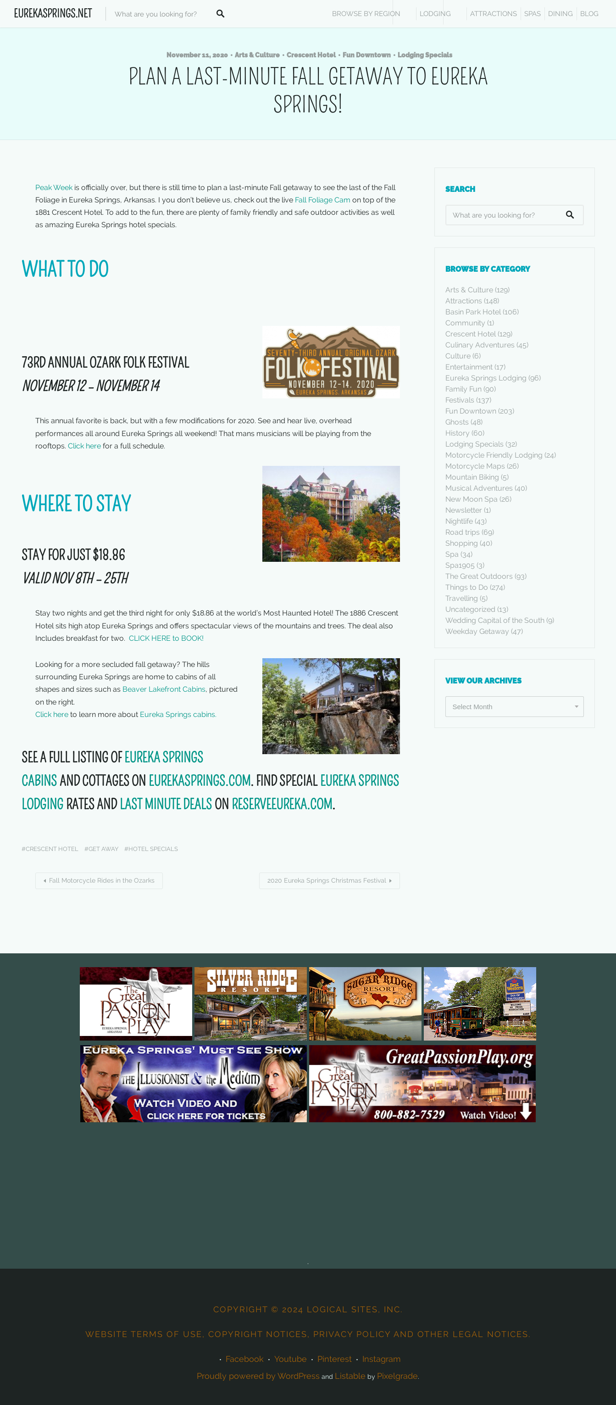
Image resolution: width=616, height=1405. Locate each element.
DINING (560, 13)
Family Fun (463, 389)
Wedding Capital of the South (494, 620)
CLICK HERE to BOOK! (166, 638)
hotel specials (153, 848)
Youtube (290, 1359)
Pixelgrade (397, 1376)
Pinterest (334, 1359)
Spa (452, 554)
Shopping (461, 543)
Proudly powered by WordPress (258, 1376)
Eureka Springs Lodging (486, 378)
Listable (350, 1376)
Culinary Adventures (480, 345)
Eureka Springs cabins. (180, 714)
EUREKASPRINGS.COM (199, 781)
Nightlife (459, 521)
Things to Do (466, 587)
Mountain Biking (472, 477)
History (457, 433)
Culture (458, 356)
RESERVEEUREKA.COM (282, 804)
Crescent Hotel (311, 55)
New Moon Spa (471, 499)
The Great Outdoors (479, 576)
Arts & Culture (257, 55)
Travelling (461, 598)
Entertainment (469, 367)
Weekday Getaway (477, 631)
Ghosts (457, 422)
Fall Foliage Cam (322, 200)
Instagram (381, 1359)
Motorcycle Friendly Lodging (494, 455)
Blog (589, 13)
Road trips (462, 532)
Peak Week (53, 187)
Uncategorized (470, 609)
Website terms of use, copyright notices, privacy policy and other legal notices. (308, 1334)
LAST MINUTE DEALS (167, 804)
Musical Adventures (479, 488)
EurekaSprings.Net (53, 13)
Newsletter (463, 510)
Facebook (245, 1359)
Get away (103, 848)
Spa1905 (460, 565)
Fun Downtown (367, 55)
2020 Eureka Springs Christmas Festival (326, 880)
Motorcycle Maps (475, 466)
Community (465, 323)
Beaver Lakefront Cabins (163, 689)
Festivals (459, 400)
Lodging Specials (425, 55)
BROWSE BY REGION (366, 13)
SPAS (532, 13)
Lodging (435, 13)
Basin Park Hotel (473, 312)
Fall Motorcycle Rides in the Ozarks (102, 880)
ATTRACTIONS (493, 13)
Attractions (463, 301)
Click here (84, 446)
